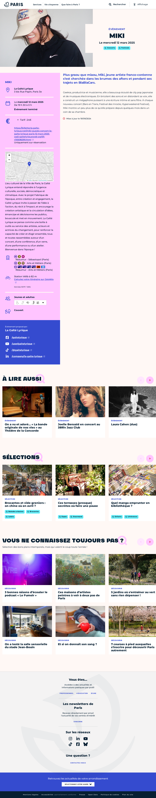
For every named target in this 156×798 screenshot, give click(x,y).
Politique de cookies (110, 795)
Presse (82, 795)
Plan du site (127, 795)
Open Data (93, 795)
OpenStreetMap (43, 180)
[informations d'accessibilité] (30, 302)
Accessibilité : (58, 795)
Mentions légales (30, 795)
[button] (29, 164)
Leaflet (29, 180)
